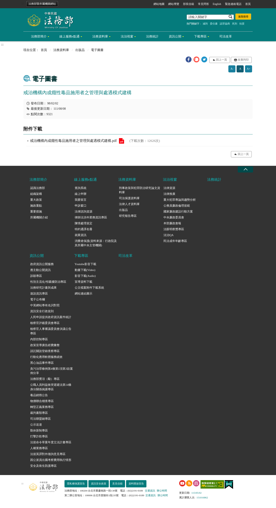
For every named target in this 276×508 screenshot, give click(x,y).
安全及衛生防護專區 (43, 465)
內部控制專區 (39, 339)
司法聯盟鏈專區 (40, 418)
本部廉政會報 (172, 223)
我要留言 (80, 199)
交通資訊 (150, 490)
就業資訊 (80, 235)
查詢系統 (80, 188)
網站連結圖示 (83, 293)
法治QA (168, 235)
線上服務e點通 (69, 36)
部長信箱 (188, 4)
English (217, 4)
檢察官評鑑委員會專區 (45, 323)
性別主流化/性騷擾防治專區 (48, 281)
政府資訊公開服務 (42, 264)
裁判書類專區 (39, 412)
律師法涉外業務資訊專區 (91, 217)
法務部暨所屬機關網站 (42, 3)
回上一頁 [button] (221, 59)
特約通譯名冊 (83, 229)
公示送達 (36, 424)
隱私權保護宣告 (76, 483)
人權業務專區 (39, 448)
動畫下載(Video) (85, 270)
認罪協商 (225, 23)
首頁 (248, 4)
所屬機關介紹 (39, 217)
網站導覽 (173, 4)
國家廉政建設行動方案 (178, 211)
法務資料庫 (100, 36)
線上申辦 (80, 193)
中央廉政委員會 (173, 217)
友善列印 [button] (243, 59)
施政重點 (36, 205)
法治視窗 (127, 36)
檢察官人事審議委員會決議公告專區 (50, 331)
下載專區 (200, 36)
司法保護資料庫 (129, 198)
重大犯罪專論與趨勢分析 (179, 199)
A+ (248, 68)
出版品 (80, 50)
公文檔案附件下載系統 (89, 287)
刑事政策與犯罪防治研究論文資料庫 (139, 190)
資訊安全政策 (98, 483)
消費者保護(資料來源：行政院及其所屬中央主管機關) (96, 243)
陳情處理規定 (83, 223)
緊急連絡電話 (233, 4)
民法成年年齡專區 (175, 241)
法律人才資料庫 (129, 204)
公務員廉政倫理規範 (176, 205)
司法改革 (225, 36)
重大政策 (36, 199)
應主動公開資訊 (40, 270)
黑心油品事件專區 (42, 362)
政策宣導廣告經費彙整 (45, 345)
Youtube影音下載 (85, 264)
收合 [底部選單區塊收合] (245, 169)
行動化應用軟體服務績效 (46, 356)
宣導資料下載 (83, 281)
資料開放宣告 (136, 483)
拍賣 (241, 23)
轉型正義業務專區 (42, 407)
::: (22, 3)
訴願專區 (36, 275)
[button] (189, 59)
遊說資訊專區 (39, 293)
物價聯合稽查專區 (42, 401)
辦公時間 (162, 490)
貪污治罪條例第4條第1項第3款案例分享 (51, 371)
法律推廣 (169, 193)
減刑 (205, 23)
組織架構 (36, 193)
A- (232, 68)
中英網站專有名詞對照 (45, 305)
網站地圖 (158, 4)
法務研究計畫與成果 (43, 287)
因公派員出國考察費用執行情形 (50, 459)
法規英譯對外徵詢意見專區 (47, 454)
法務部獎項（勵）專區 (45, 378)
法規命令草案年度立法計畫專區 (50, 442)
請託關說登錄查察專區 (45, 351)
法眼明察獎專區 (173, 229)
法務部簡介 (39, 36)
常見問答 (203, 4)
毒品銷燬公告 (39, 395)
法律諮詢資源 (83, 211)
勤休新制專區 (39, 430)
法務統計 (152, 36)
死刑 (234, 23)
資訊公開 (175, 36)
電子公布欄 (37, 299)
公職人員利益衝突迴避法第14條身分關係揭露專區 (50, 387)
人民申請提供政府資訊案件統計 (50, 317)
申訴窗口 (80, 205)
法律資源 (169, 188)
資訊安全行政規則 (42, 311)
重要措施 (36, 211)
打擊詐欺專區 (39, 436)
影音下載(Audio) (85, 275)
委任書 (214, 23)
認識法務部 (37, 188)
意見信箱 (117, 483)
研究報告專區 (128, 215)
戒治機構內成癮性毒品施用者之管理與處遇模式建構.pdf (121, 141)
